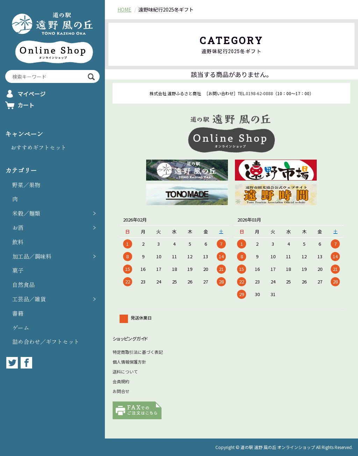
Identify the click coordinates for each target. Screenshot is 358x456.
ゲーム (20, 327)
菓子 (17, 270)
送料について (125, 371)
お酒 (17, 227)
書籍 (17, 313)
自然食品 (23, 284)
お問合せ (121, 391)
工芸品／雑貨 (29, 299)
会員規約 (121, 381)
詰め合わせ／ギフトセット (45, 341)
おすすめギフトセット (38, 147)
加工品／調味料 (31, 256)
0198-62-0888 (259, 93)
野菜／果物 (26, 185)
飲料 (17, 242)
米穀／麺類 (26, 213)
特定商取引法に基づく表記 (138, 352)
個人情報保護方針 (129, 362)
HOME (124, 9)
